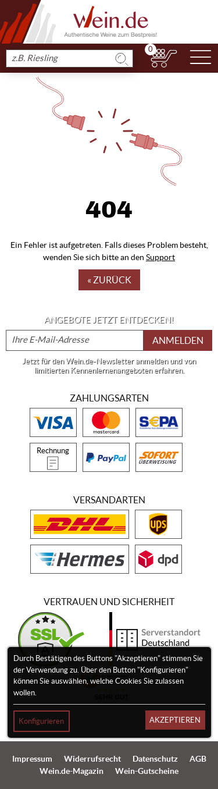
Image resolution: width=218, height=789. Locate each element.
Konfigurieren (41, 721)
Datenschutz (155, 758)
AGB (198, 758)
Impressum (32, 758)
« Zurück (109, 280)
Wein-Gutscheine (146, 771)
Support (160, 257)
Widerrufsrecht (92, 758)
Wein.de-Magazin (71, 771)
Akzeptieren (175, 720)
